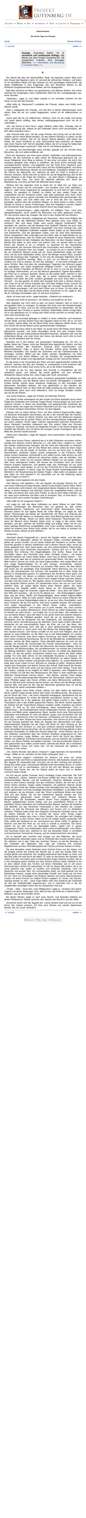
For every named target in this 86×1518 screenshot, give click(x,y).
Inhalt (7, 41)
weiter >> (77, 46)
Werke (20, 23)
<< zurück (9, 46)
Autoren (9, 23)
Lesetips (62, 23)
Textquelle (75, 23)
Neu (29, 23)
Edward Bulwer (74, 41)
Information (40, 23)
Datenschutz (56, 920)
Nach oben (42, 920)
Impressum (29, 920)
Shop (52, 23)
